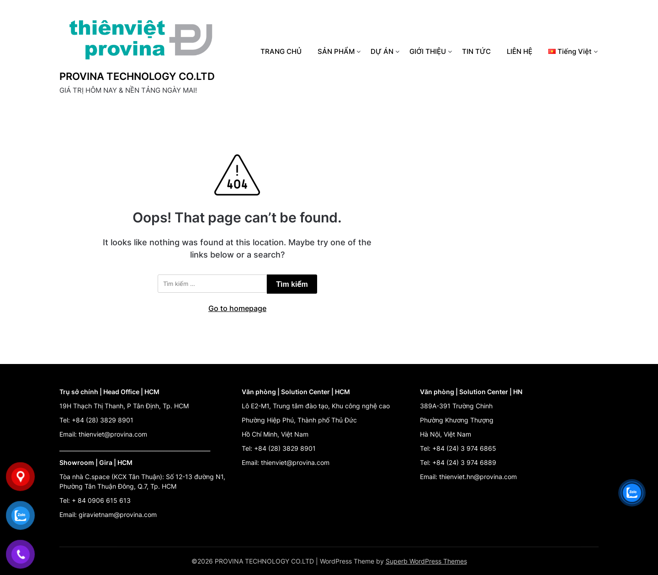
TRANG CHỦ (281, 51)
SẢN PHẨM (336, 51)
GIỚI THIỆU (427, 51)
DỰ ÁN (382, 51)
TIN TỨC (476, 51)
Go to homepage (237, 308)
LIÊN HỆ (519, 51)
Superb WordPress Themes (426, 561)
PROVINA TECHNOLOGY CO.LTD (137, 76)
